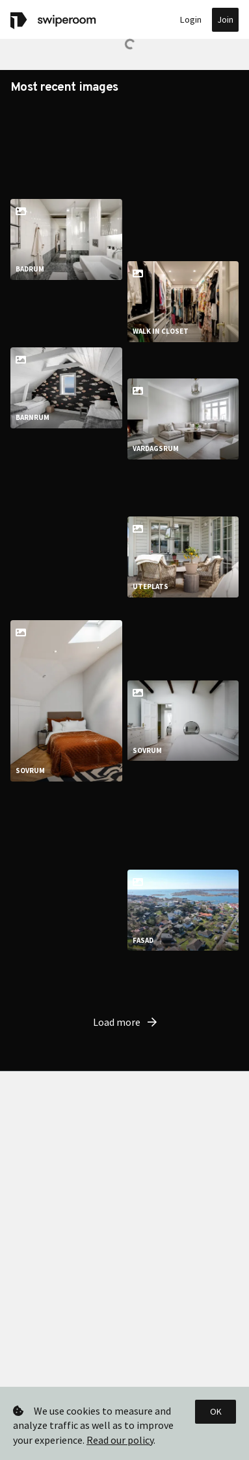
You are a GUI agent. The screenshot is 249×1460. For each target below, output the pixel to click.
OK (216, 1411)
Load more (125, 1220)
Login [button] (191, 19)
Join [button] (225, 19)
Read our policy (119, 1439)
